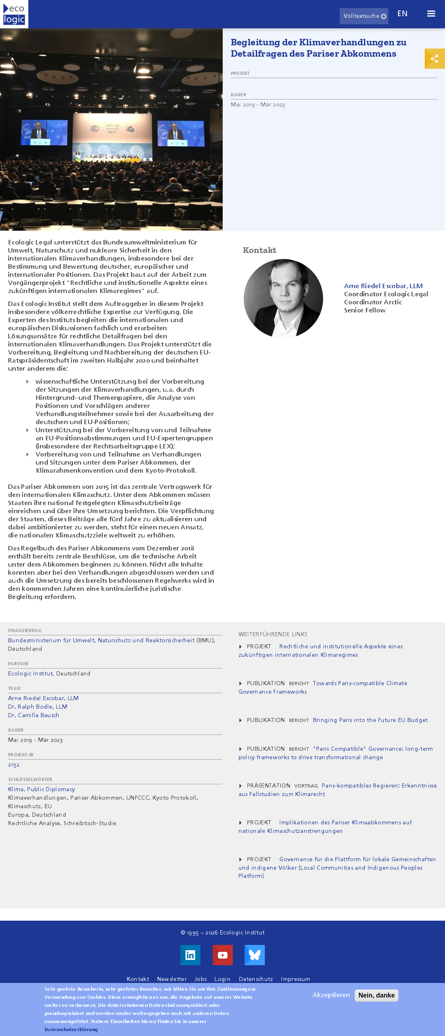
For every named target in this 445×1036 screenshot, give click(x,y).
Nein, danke (376, 999)
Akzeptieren (331, 999)
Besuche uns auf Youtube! (223, 955)
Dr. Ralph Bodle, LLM (37, 707)
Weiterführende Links (272, 634)
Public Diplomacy (51, 789)
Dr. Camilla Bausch (34, 715)
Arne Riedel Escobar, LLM (43, 698)
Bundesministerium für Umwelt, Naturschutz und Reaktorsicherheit (101, 640)
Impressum (295, 979)
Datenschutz (256, 979)
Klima (16, 789)
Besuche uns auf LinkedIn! (190, 955)
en (402, 14)
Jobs (201, 979)
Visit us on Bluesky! (255, 955)
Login (223, 979)
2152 (13, 765)
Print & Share (435, 59)
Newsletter (172, 979)
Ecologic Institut (30, 674)
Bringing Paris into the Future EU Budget (370, 720)
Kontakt (138, 979)
